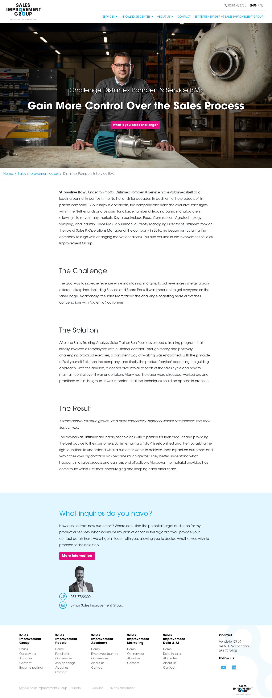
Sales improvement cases (38, 174)
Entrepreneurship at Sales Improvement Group (229, 17)
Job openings (65, 663)
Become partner (31, 667)
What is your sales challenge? (135, 125)
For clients (62, 654)
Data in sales (172, 654)
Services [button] (109, 17)
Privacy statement (122, 688)
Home (8, 174)
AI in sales (170, 658)
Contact (183, 17)
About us (25, 658)
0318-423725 (235, 5)
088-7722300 (81, 597)
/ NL (260, 5)
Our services (27, 654)
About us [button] (164, 17)
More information (77, 556)
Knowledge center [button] (136, 17)
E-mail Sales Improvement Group (97, 605)
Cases (23, 649)
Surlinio (76, 688)
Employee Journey (104, 654)
